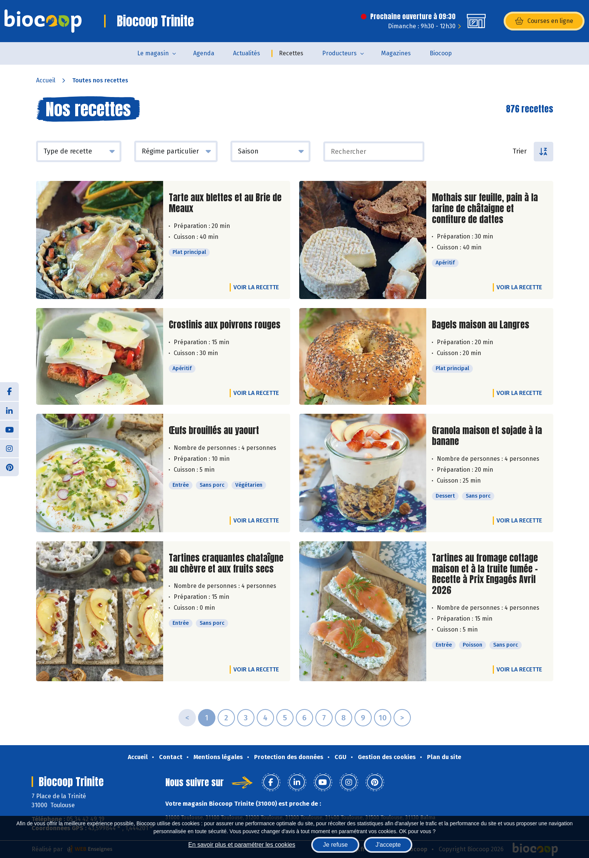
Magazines (396, 53)
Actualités (246, 53)
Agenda (203, 53)
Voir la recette (256, 287)
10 (383, 717)
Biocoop (441, 53)
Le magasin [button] (153, 53)
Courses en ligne (544, 21)
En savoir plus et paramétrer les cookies (241, 844)
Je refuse (335, 844)
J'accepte (388, 844)
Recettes (291, 53)
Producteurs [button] (339, 53)
